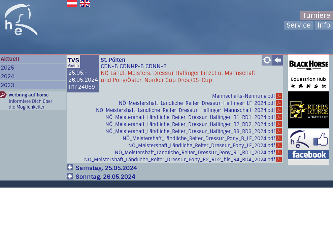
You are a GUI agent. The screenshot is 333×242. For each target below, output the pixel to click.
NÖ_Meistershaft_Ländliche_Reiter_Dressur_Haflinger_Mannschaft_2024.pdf (185, 110)
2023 (7, 85)
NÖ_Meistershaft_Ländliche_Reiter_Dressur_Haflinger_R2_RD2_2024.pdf (190, 124)
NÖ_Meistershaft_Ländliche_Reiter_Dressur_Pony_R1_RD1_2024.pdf (195, 153)
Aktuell (10, 59)
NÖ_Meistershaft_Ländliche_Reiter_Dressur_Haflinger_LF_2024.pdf (197, 103)
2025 (7, 67)
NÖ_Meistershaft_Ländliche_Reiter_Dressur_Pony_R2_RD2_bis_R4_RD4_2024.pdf (179, 160)
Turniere (316, 15)
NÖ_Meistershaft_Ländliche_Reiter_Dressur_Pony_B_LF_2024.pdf (199, 138)
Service (299, 25)
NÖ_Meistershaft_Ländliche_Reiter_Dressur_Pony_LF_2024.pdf (201, 146)
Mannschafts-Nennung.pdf (243, 96)
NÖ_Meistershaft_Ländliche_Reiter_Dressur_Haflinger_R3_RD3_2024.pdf (190, 131)
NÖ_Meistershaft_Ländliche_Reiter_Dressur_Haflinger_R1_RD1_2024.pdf (190, 117)
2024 (7, 76)
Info (324, 25)
